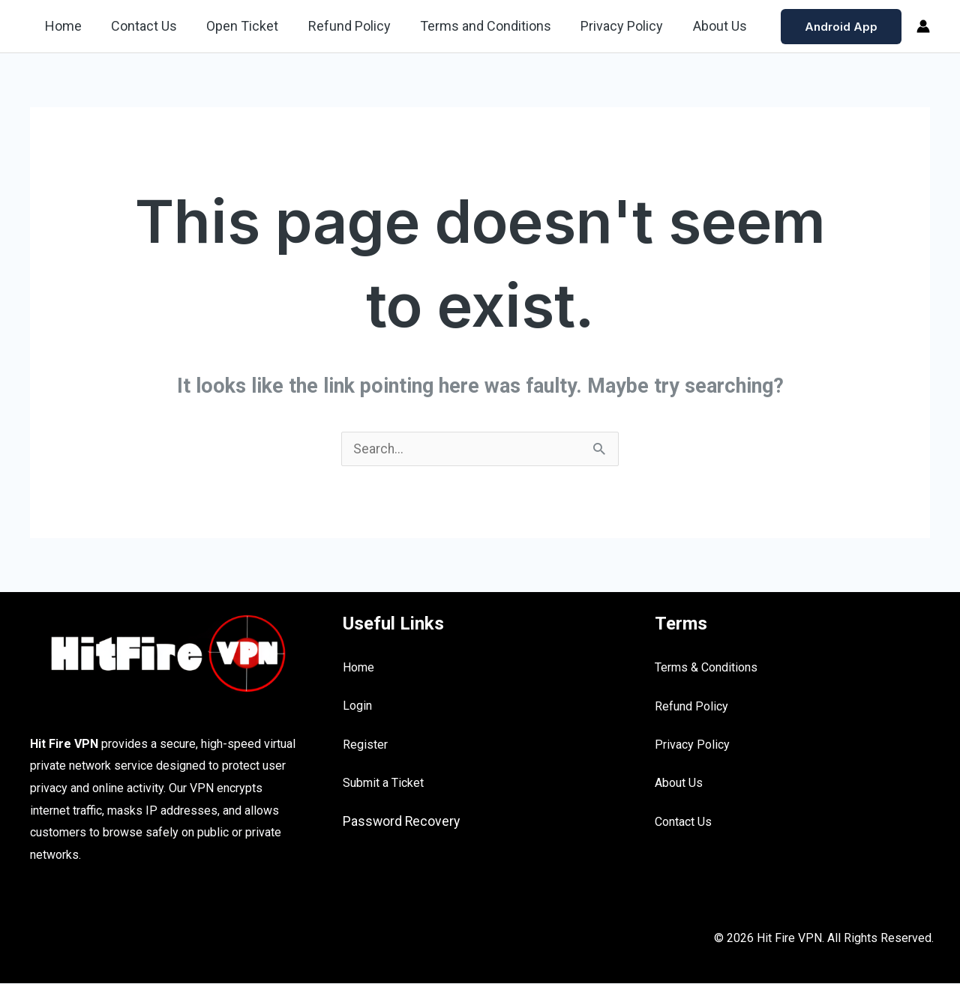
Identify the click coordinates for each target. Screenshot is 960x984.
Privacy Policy (608, 26)
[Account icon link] (923, 26)
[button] (841, 26)
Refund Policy (340, 26)
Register (365, 745)
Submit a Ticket (383, 783)
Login (357, 706)
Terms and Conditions (474, 26)
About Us (703, 26)
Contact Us (140, 26)
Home (62, 26)
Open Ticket (236, 26)
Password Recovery (402, 822)
